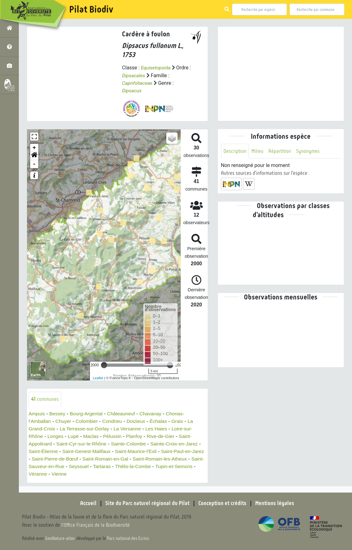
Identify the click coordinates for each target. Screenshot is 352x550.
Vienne (83, 474)
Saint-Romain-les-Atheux (177, 458)
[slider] (104, 365)
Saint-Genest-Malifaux (88, 451)
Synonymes (309, 151)
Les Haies (160, 428)
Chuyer (64, 421)
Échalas (162, 421)
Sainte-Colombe (131, 443)
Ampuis (37, 413)
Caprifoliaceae (137, 83)
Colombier (88, 421)
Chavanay (153, 413)
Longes (56, 436)
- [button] (34, 164)
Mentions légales (276, 503)
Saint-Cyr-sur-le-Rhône (83, 443)
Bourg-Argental (88, 413)
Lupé (74, 436)
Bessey (58, 413)
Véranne (61, 474)
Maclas (93, 436)
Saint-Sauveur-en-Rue (57, 466)
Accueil (86, 503)
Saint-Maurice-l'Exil (139, 451)
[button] (34, 156)
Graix (181, 421)
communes (45, 399)
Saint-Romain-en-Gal (121, 458)
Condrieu (114, 421)
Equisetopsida (156, 68)
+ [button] (34, 147)
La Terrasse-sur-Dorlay (85, 428)
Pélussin (114, 436)
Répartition (280, 151)
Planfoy (137, 436)
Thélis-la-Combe (152, 466)
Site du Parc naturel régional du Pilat (146, 503)
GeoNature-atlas (60, 538)
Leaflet (98, 378)
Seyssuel (96, 466)
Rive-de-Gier (164, 436)
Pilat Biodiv (91, 9)
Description (235, 151)
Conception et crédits (223, 503)
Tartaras (120, 466)
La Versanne (130, 428)
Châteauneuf (123, 413)
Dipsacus (132, 90)
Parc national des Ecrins (128, 538)
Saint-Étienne (44, 451)
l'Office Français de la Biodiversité (96, 525)
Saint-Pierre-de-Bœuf (69, 458)
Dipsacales (134, 75)
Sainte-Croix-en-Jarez (178, 443)
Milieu (258, 151)
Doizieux (138, 421)
